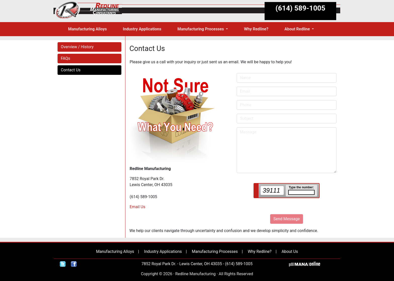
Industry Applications (163, 251)
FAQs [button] (65, 58)
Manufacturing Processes (215, 251)
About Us (290, 251)
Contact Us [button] (71, 70)
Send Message (286, 218)
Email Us (137, 206)
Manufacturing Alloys (115, 251)
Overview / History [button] (77, 46)
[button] (202, 29)
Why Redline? (260, 251)
